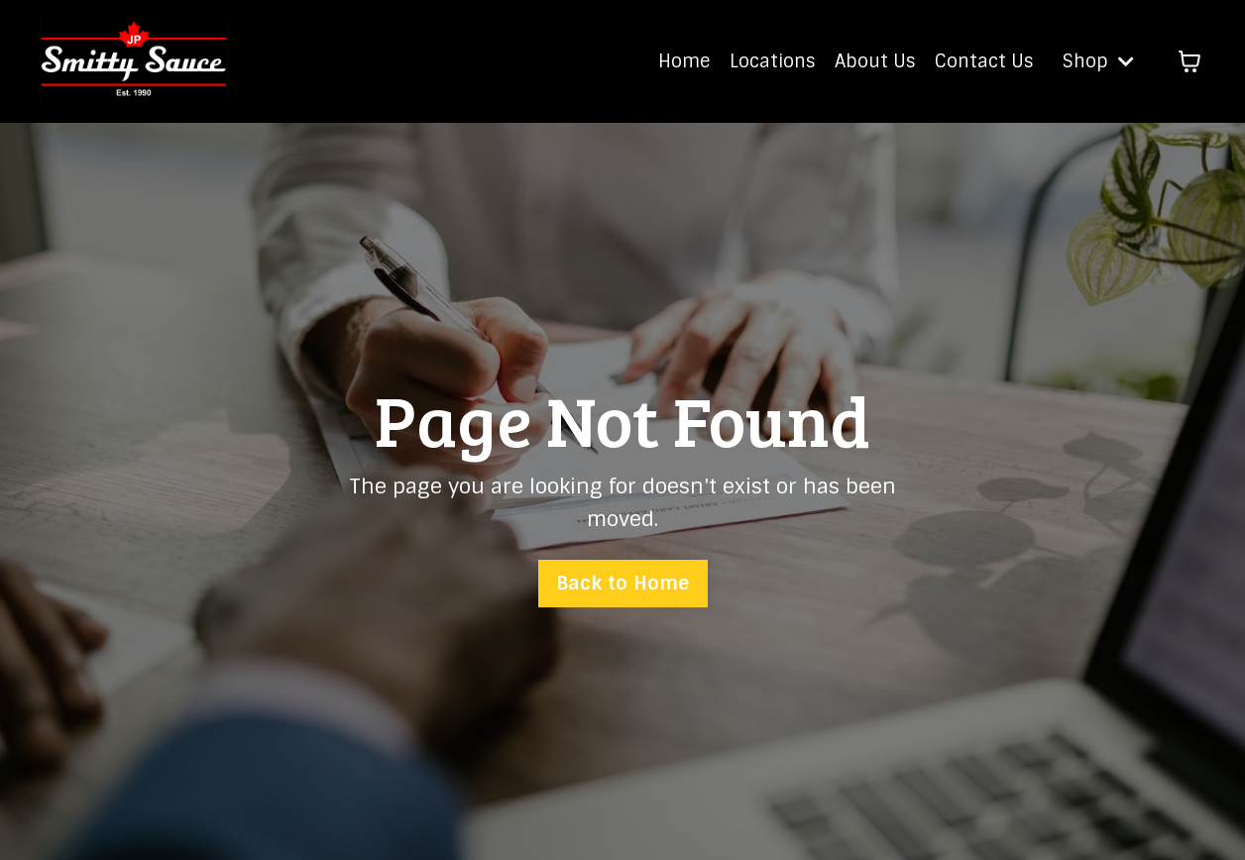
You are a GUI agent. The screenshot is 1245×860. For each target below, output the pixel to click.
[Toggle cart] (1189, 61)
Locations (772, 61)
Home (684, 61)
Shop (1098, 61)
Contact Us (984, 61)
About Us (875, 61)
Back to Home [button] (623, 583)
